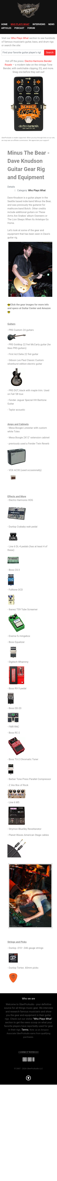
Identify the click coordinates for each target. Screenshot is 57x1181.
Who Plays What (20, 38)
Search (50, 52)
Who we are (28, 998)
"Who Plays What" (42, 1018)
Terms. (25, 1029)
